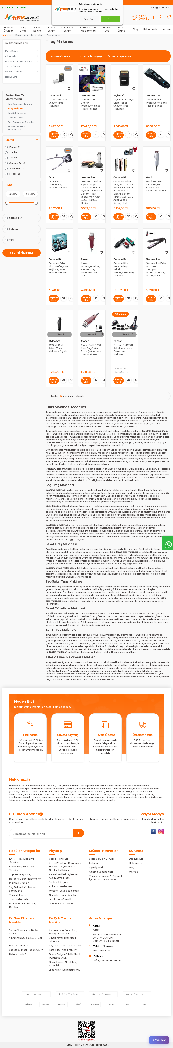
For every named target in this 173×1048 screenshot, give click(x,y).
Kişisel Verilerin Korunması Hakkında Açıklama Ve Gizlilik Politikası (65, 867)
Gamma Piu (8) (15, 163)
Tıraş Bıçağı (23, 29)
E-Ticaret (75, 1045)
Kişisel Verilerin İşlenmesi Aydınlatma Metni (64, 876)
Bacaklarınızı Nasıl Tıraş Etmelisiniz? (63, 964)
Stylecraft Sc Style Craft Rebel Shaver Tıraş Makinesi (123, 104)
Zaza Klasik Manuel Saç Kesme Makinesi (58, 184)
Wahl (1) (11, 152)
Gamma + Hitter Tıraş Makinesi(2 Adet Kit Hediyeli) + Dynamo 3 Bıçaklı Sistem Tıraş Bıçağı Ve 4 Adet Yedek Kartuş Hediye (123, 192)
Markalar (134, 871)
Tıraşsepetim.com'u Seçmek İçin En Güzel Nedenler (106, 878)
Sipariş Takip (96, 867)
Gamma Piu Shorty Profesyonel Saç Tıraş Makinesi (90, 104)
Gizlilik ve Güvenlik (60, 899)
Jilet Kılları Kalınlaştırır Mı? (64, 969)
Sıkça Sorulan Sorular (101, 858)
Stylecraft (118, 95)
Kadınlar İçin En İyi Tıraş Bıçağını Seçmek (63, 932)
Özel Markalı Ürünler (61, 903)
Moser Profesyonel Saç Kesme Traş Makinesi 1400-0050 (90, 269)
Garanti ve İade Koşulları (63, 895)
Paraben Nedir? (18, 945)
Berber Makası (16, 117)
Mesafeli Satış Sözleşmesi (64, 890)
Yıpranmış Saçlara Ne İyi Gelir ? (26, 939)
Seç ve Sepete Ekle (119, 56)
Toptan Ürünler (121, 29)
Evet (110, 19)
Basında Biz (136, 858)
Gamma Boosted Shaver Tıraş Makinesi (58, 102)
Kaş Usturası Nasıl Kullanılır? (66, 945)
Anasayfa (7, 35)
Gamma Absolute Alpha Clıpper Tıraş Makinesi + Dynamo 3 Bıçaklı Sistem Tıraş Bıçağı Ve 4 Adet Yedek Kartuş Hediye (91, 192)
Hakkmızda (135, 863)
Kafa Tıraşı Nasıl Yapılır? (63, 949)
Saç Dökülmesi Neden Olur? (26, 949)
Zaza (51, 177)
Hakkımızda (150, 29)
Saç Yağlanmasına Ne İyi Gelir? (23, 932)
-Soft (67, 1045)
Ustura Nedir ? (17, 954)
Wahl (149, 177)
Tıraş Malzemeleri (19, 899)
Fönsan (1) (12, 147)
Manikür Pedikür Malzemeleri (17, 128)
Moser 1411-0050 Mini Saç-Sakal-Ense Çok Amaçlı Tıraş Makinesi (91, 350)
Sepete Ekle (53, 135)
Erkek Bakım (51, 29)
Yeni (9, 239)
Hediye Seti (107, 29)
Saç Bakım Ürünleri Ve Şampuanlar (22, 889)
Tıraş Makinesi (15, 108)
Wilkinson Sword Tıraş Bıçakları (22, 905)
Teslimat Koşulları (59, 882)
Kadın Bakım (37, 29)
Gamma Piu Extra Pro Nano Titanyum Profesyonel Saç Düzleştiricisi (156, 269)
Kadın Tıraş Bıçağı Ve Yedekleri (21, 868)
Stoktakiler (13, 217)
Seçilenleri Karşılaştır (91, 56)
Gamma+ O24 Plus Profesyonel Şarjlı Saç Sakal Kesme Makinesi (59, 268)
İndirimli (11, 229)
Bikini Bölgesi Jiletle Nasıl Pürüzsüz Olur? (64, 956)
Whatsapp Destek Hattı (15, 7)
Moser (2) (12, 173)
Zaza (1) (11, 157)
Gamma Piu (55, 95)
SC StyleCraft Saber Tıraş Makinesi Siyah (58, 348)
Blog (135, 29)
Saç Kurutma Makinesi (20, 104)
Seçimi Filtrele (21, 252)
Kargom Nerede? (160, 7)
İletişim (166, 29)
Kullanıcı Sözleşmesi (61, 886)
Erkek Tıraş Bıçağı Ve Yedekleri (21, 860)
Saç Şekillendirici (17, 113)
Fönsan (117, 341)
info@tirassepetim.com (107, 960)
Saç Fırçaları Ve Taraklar (21, 122)
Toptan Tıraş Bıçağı (20, 874)
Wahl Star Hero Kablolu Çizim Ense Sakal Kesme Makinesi (156, 186)
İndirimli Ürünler (8, 29)
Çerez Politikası (58, 858)
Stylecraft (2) (14, 168)
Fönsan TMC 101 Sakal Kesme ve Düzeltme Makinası (123, 350)
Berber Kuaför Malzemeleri (88, 29)
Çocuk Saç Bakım (67, 29)
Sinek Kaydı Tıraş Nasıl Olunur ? (62, 939)
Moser (85, 259)
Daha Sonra (90, 19)
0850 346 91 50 (102, 950)
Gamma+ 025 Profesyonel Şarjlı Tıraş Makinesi (156, 102)
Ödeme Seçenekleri (101, 871)
